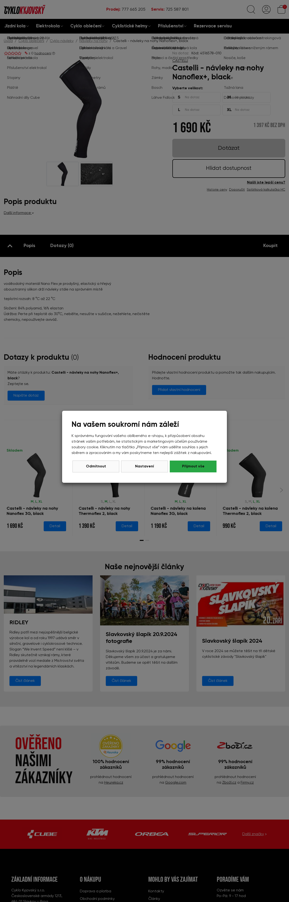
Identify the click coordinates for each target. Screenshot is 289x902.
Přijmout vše (193, 466)
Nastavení (144, 466)
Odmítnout (96, 466)
